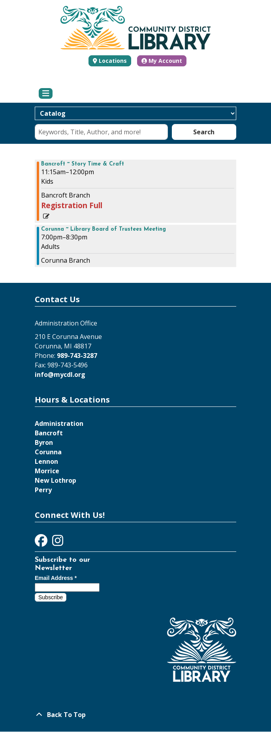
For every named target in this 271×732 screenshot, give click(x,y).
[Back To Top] (135, 714)
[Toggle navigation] (46, 93)
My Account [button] (161, 60)
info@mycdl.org (60, 374)
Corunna (48, 452)
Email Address (56, 578)
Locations (113, 60)
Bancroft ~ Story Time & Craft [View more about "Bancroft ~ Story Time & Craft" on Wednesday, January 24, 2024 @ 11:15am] (82, 164)
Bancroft (49, 433)
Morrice (47, 471)
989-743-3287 (77, 355)
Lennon (46, 461)
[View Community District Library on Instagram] (57, 542)
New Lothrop (55, 480)
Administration (59, 423)
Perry (43, 489)
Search (204, 132)
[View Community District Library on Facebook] (42, 542)
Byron (44, 442)
